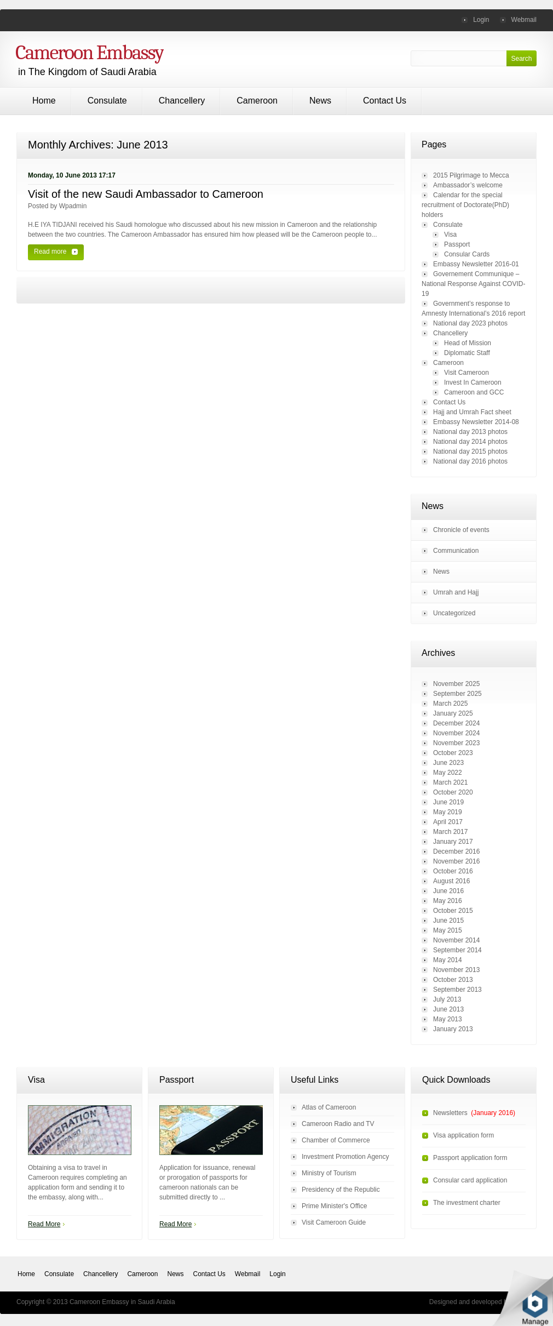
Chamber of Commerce (336, 1140)
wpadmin (73, 206)
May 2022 (447, 772)
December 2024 (456, 723)
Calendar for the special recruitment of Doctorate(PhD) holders (465, 205)
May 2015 (447, 930)
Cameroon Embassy (89, 53)
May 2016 (447, 901)
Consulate (107, 100)
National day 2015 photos (470, 451)
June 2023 (448, 763)
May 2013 (447, 1019)
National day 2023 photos (470, 323)
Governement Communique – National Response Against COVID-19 (473, 284)
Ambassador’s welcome (468, 185)
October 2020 (453, 792)
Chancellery (182, 100)
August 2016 (451, 881)
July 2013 (447, 999)
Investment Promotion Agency (345, 1157)
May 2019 (447, 812)
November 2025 (456, 684)
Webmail (524, 20)
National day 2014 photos (470, 441)
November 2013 (456, 970)
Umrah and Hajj (456, 592)
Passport (457, 244)
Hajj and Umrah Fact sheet (472, 412)
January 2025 (453, 713)
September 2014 (457, 950)
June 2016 (448, 891)
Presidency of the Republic (341, 1189)
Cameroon (257, 100)
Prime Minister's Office (334, 1206)
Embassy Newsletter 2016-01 (476, 264)
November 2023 (456, 743)
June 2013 (448, 1009)
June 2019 (448, 802)
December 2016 (456, 851)
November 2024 (456, 733)
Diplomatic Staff (467, 353)
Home (44, 100)
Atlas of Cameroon (329, 1107)
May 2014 (447, 960)
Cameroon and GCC (474, 392)
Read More (44, 1224)
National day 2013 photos (470, 432)
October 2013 (453, 980)
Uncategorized (454, 613)
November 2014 (456, 940)
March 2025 (450, 703)
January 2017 (453, 841)
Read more (50, 251)
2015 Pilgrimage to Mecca (471, 175)
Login (481, 20)
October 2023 (453, 753)
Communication (456, 551)
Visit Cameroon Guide (334, 1222)
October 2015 (453, 911)
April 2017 (448, 822)
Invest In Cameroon (473, 382)
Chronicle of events (461, 530)
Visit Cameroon (466, 372)
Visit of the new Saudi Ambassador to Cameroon (145, 194)
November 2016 (456, 861)
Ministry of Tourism (329, 1173)
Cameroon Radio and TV (338, 1124)
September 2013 (457, 989)
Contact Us (384, 100)
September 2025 (457, 694)
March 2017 (450, 832)
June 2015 (448, 920)
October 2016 (453, 871)
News (320, 100)
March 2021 (450, 782)
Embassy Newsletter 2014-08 (476, 422)
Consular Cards (466, 254)
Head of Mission (467, 343)
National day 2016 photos (470, 461)
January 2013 (453, 1029)
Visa (450, 234)
